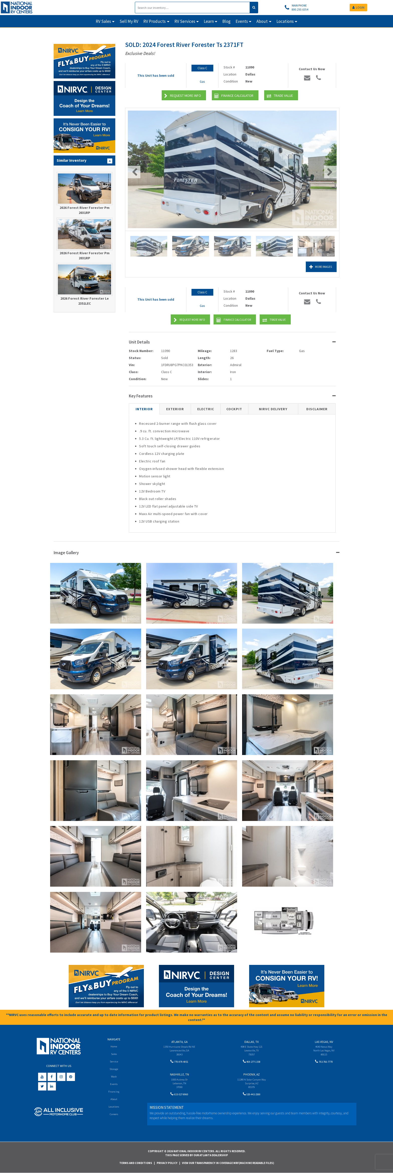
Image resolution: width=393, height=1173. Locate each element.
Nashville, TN (179, 1075)
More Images (314, 267)
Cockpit (234, 409)
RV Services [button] (184, 21)
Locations (114, 1108)
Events (114, 1085)
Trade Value (280, 96)
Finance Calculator (233, 96)
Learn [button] (209, 21)
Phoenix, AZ (251, 1075)
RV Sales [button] (103, 21)
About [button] (262, 21)
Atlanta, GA (179, 1042)
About (114, 1100)
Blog (226, 21)
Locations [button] (285, 21)
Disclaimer (317, 409)
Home (114, 1046)
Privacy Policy (167, 1163)
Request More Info (182, 96)
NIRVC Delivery (273, 409)
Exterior (175, 409)
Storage (114, 1069)
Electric (205, 409)
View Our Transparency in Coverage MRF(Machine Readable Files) (228, 1163)
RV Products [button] (154, 21)
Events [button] (242, 21)
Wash (114, 1077)
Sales (113, 1054)
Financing (114, 1093)
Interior (144, 409)
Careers (114, 1116)
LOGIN (358, 7)
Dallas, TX (251, 1042)
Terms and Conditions (135, 1163)
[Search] (192, 7)
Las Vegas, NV (324, 1042)
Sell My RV (129, 21)
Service (114, 1062)
